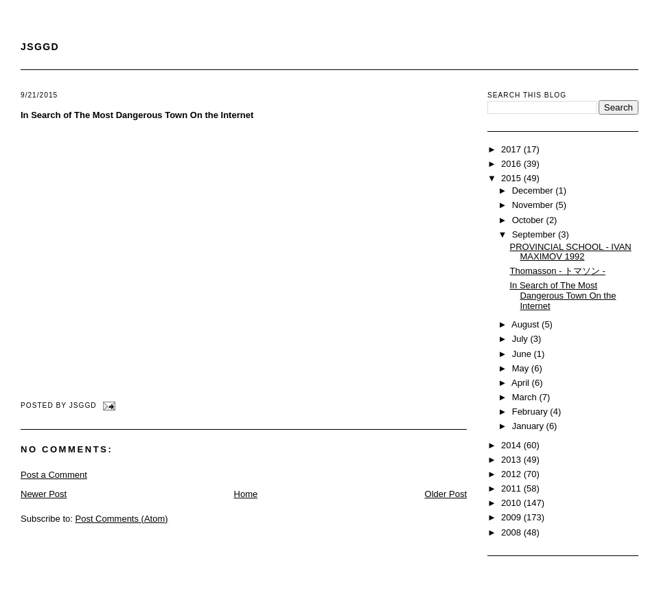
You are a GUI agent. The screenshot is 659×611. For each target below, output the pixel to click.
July (521, 339)
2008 (512, 532)
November (534, 205)
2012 (512, 474)
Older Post (446, 494)
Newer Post (44, 494)
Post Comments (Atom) (122, 519)
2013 (512, 459)
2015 (512, 178)
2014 (512, 445)
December (534, 190)
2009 (512, 517)
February (531, 411)
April (521, 383)
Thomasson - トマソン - (557, 271)
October (529, 220)
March (526, 397)
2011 (512, 488)
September (535, 234)
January (529, 426)
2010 (512, 503)
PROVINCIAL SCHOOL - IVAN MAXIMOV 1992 (570, 252)
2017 (512, 149)
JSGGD (40, 46)
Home (246, 494)
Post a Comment (54, 475)
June (523, 354)
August (526, 324)
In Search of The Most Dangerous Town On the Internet (137, 115)
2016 (512, 164)
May (521, 368)
